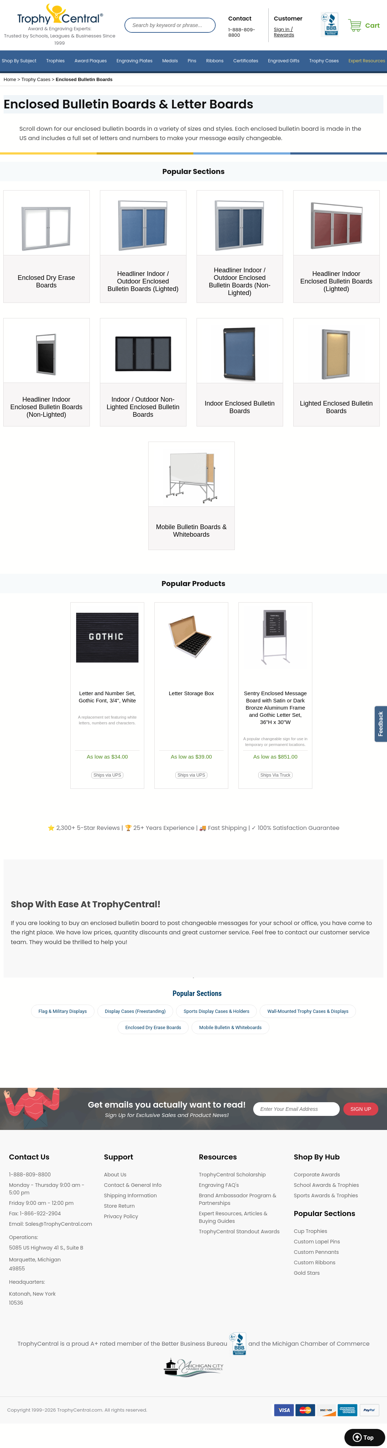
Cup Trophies (310, 1231)
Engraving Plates (134, 61)
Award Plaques (91, 61)
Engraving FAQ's (219, 1185)
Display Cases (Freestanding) (135, 1011)
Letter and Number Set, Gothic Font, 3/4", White (107, 696)
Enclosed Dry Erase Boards (153, 1027)
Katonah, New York (32, 1293)
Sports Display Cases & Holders (216, 1011)
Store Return (119, 1206)
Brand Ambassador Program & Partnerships (238, 1199)
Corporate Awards (317, 1174)
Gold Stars (307, 1273)
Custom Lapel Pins (317, 1241)
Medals (170, 61)
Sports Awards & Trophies (326, 1195)
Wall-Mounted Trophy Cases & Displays (307, 1011)
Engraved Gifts (283, 61)
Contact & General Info (133, 1185)
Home (10, 79)
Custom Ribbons (314, 1262)
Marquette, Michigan (35, 1259)
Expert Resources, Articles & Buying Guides (233, 1217)
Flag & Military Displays (63, 1011)
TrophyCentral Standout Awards (239, 1231)
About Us (115, 1174)
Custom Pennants (316, 1252)
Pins (192, 61)
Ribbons (215, 61)
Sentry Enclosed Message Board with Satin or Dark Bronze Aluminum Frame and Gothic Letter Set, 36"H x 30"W (275, 707)
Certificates (245, 61)
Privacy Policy (121, 1216)
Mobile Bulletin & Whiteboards (230, 1027)
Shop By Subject (19, 61)
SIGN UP (361, 1109)
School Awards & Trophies (326, 1185)
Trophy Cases (324, 61)
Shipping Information (130, 1195)
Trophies (55, 61)
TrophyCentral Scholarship (232, 1174)
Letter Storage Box (191, 693)
